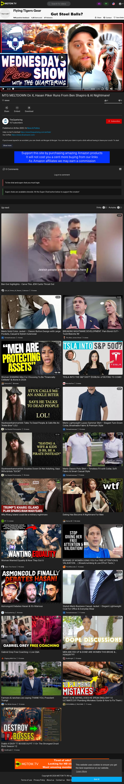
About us (50, 780)
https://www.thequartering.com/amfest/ (36, 132)
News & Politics (33, 128)
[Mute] (111, 89)
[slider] (51, 88)
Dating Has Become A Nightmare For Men (83, 514)
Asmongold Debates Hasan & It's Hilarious (22, 606)
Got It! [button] (96, 779)
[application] (62, 57)
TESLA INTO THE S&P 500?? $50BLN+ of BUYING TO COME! (92, 377)
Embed (17, 109)
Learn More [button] (81, 771)
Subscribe (114, 121)
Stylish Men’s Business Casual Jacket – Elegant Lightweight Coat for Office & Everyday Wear (92, 607)
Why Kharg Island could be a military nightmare (24, 514)
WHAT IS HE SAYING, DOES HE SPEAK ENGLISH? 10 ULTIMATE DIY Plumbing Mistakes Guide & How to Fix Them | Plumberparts (92, 700)
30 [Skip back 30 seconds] (102, 88)
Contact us (60, 780)
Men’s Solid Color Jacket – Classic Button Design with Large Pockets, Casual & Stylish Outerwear (30, 332)
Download (29, 109)
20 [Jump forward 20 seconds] (107, 88)
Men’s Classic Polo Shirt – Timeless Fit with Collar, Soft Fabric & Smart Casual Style (90, 470)
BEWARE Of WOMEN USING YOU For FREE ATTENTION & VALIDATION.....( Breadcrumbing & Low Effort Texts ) (90, 561)
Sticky (98, 207)
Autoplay (112, 207)
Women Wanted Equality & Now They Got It (22, 560)
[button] (113, 3)
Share (6, 109)
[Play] (3, 89)
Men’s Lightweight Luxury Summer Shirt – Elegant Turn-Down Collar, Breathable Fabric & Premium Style (93, 424)
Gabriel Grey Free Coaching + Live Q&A (20, 652)
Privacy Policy (39, 780)
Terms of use (26, 780)
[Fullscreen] (120, 89)
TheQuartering (16, 120)
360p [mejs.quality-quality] (116, 89)
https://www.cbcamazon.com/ (23, 135)
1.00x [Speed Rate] (98, 89)
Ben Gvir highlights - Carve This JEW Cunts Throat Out (27, 284)
